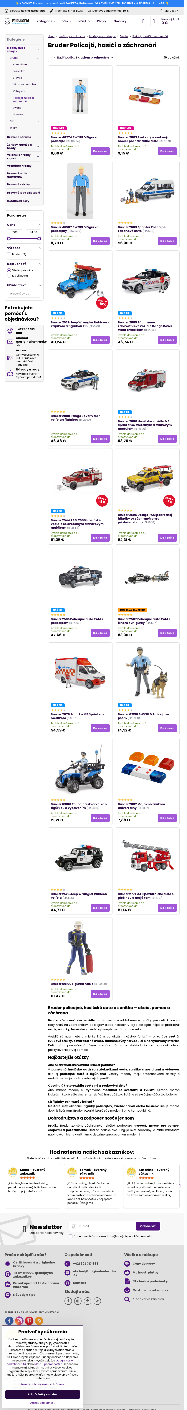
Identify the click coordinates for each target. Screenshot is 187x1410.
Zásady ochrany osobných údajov (42, 1384)
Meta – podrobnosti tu (48, 1364)
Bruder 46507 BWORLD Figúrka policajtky (75, 229)
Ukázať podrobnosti (42, 1403)
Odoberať (147, 1226)
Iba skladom (17, 276)
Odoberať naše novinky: (46, 1233)
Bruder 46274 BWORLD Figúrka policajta (75, 139)
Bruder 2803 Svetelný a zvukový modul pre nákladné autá (143, 139)
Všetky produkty (20, 270)
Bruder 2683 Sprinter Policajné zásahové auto (142, 229)
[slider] (9, 238)
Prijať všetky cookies (42, 1394)
